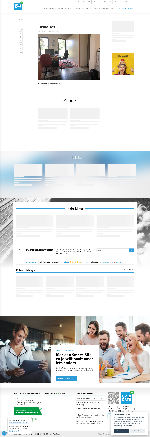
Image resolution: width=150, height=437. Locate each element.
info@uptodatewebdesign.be (24, 400)
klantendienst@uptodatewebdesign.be (27, 403)
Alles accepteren (121, 431)
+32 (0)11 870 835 (20, 398)
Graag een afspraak (66, 378)
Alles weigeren (138, 431)
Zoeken (133, 2)
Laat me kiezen (127, 426)
